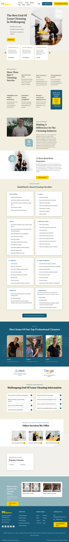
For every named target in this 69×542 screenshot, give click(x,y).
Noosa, (54, 532)
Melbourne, (44, 532)
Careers (28, 4)
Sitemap (65, 540)
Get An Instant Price (56, 101)
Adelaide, (5, 532)
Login (39, 3)
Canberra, (17, 532)
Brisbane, (10, 532)
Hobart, (31, 532)
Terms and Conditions (58, 540)
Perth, (57, 532)
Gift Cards (38, 523)
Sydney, (32, 535)
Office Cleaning (22, 525)
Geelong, (22, 532)
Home (37, 515)
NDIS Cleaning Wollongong (34, 442)
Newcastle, (49, 532)
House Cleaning (22, 515)
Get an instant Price (61, 3)
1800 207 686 (47, 3)
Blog (44, 520)
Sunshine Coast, (62, 532)
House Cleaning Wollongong (18, 442)
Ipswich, (35, 532)
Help (19, 4)
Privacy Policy (50, 540)
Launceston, (39, 532)
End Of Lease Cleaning (24, 523)
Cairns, (13, 532)
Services (20, 2)
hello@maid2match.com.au (60, 517)
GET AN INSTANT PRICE (60, 524)
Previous (20, 496)
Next (63, 496)
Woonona (23, 464)
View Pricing (11, 39)
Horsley (12, 464)
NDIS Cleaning (22, 518)
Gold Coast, (26, 532)
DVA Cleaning (22, 520)
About (23, 4)
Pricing (27, 2)
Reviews (32, 2)
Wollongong (36, 535)
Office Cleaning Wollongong (51, 442)
